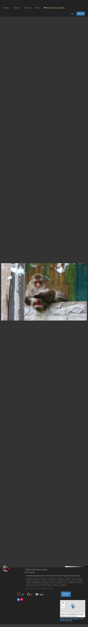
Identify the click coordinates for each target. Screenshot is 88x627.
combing (54, 585)
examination (62, 585)
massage (60, 582)
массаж (37, 579)
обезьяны (29, 579)
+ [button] (63, 603)
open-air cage (35, 585)
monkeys (52, 582)
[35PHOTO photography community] (12, 3)
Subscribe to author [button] (66, 594)
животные (61, 579)
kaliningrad (72, 582)
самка (80, 579)
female (43, 585)
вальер (74, 579)
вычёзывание (37, 582)
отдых (67, 579)
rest (28, 585)
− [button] (63, 606)
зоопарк (43, 579)
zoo (66, 582)
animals (79, 582)
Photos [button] (6, 8)
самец (28, 582)
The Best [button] (28, 8)
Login (72, 14)
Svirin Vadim (29, 572)
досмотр (45, 582)
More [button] (37, 8)
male (48, 585)
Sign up (80, 13)
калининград (52, 579)
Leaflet (62, 614)
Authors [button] (17, 8)
